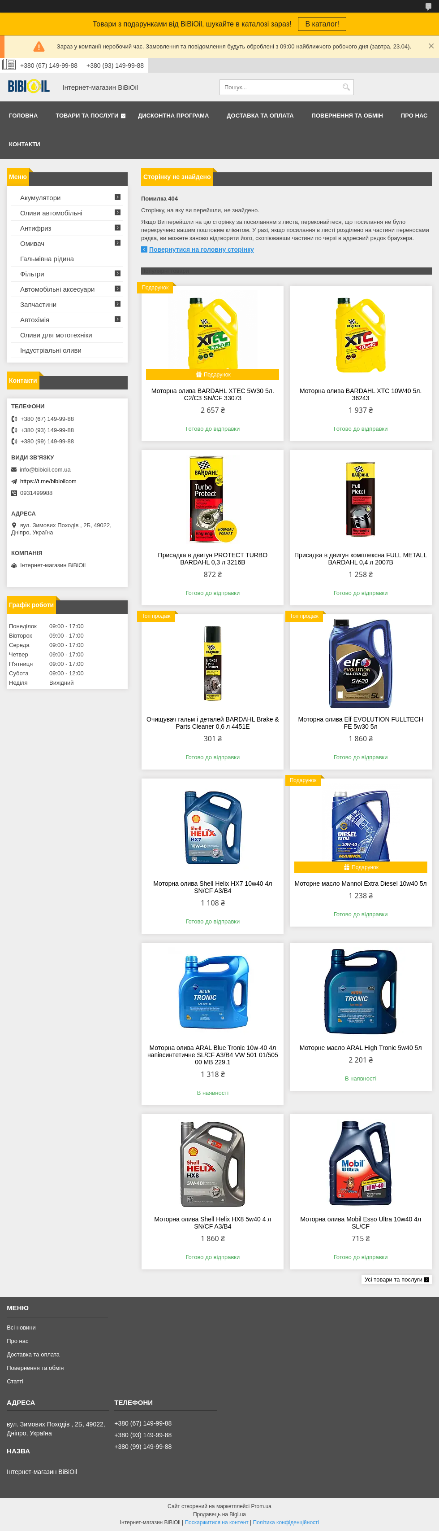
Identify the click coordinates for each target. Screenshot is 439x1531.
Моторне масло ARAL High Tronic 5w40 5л (361, 1047)
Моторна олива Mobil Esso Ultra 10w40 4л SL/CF (360, 1223)
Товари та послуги (87, 115)
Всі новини (21, 1327)
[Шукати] (346, 87)
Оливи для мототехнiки (56, 335)
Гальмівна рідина (47, 258)
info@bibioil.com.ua (45, 469)
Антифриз (35, 228)
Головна (23, 115)
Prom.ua (261, 1506)
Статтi (15, 1381)
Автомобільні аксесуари (57, 289)
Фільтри (32, 274)
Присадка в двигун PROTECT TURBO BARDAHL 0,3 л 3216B (213, 558)
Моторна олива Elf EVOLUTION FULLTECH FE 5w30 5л (360, 723)
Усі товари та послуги (393, 1279)
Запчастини (38, 304)
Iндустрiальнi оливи (51, 350)
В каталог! (322, 24)
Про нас (414, 115)
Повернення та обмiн (347, 115)
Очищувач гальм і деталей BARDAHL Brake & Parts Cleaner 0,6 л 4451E (212, 723)
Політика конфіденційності (286, 1522)
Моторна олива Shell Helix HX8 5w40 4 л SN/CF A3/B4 (212, 1223)
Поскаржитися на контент (216, 1522)
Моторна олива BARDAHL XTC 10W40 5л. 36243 (361, 394)
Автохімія (34, 320)
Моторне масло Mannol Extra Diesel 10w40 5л (361, 883)
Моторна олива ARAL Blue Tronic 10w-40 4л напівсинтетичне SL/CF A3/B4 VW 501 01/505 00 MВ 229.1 (212, 1055)
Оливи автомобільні (51, 213)
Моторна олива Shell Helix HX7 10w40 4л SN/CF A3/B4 (212, 887)
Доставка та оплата (260, 115)
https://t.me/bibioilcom (48, 481)
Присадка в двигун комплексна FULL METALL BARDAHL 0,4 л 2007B (360, 558)
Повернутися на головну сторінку (201, 249)
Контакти (24, 144)
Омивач (32, 243)
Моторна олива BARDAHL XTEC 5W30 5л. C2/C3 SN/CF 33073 (212, 394)
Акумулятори (40, 197)
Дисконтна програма (173, 115)
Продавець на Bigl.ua (219, 1514)
